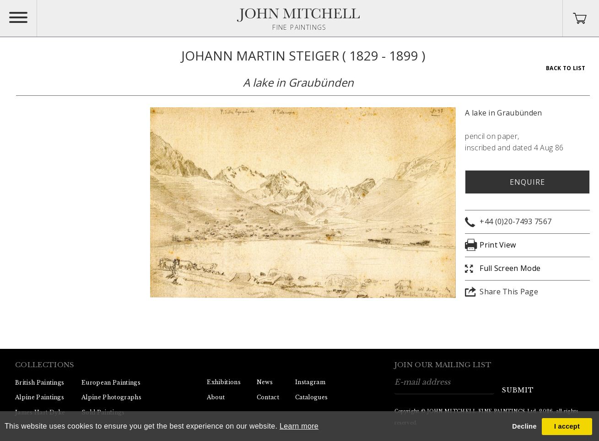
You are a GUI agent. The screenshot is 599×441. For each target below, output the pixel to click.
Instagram (310, 382)
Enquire (527, 182)
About (216, 397)
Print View (498, 245)
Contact (268, 397)
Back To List (565, 68)
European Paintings (110, 382)
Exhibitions (224, 382)
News (265, 382)
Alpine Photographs (111, 397)
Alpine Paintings (39, 397)
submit (518, 390)
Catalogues (311, 397)
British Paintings (39, 382)
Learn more (299, 426)
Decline (524, 426)
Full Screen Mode (510, 268)
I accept (567, 426)
